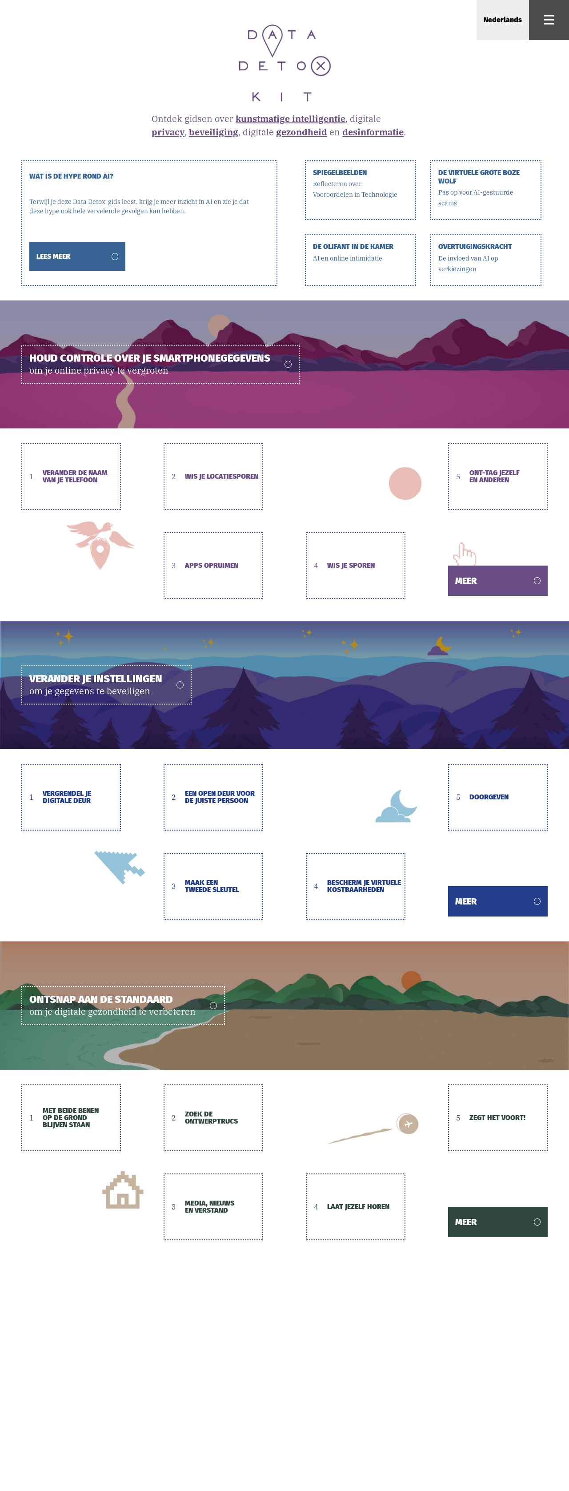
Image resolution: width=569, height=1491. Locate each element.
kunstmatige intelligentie (290, 119)
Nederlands (503, 20)
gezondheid (301, 132)
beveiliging (213, 132)
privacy (168, 132)
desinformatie (373, 132)
